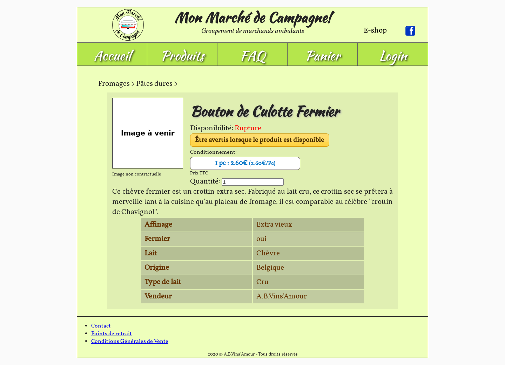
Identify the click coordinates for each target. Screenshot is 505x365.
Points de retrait (111, 334)
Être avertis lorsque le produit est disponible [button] (259, 140)
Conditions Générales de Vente (129, 341)
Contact (101, 326)
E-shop (375, 31)
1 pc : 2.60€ (245, 163)
